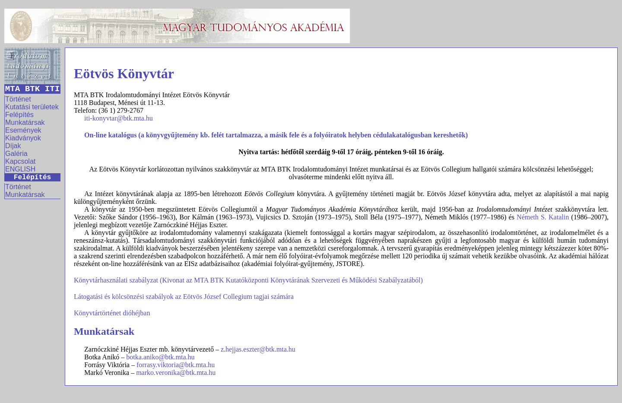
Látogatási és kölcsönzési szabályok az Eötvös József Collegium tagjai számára (184, 296)
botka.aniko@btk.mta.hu (160, 357)
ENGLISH (20, 169)
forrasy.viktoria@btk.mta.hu (175, 364)
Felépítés (19, 114)
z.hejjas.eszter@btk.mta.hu (258, 349)
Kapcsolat (20, 161)
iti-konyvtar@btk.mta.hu (118, 118)
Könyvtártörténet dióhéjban (112, 313)
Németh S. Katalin (543, 217)
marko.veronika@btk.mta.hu (176, 372)
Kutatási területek (32, 107)
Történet (18, 99)
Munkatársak (25, 122)
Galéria (16, 153)
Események (23, 130)
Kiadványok (23, 138)
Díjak (13, 145)
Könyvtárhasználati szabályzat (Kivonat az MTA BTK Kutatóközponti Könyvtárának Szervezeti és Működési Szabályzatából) (248, 280)
